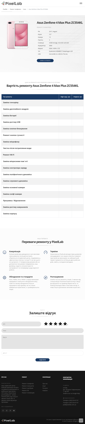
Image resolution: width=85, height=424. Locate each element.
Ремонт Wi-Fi (8, 155)
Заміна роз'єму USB (11, 122)
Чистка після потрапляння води (17, 148)
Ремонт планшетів (28, 386)
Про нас (45, 383)
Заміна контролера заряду (15, 168)
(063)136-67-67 (73, 400)
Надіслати (42, 360)
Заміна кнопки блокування (15, 128)
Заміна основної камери (14, 187)
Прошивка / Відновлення (14, 200)
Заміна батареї (9, 115)
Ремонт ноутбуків (27, 388)
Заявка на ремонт (45, 60)
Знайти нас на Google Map (71, 393)
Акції (44, 386)
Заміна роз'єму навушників (15, 207)
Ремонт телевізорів (28, 393)
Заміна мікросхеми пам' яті (15, 161)
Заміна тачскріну (10, 102)
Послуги (45, 388)
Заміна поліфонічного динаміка (17, 174)
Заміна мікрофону (11, 142)
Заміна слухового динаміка (15, 181)
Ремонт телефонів (28, 383)
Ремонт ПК (25, 390)
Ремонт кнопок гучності (13, 135)
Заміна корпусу (10, 213)
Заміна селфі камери (12, 194)
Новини (44, 390)
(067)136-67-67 (73, 402)
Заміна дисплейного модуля (15, 109)
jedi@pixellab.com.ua (69, 404)
